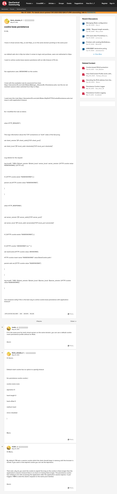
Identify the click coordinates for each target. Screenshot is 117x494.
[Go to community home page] (11, 3)
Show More (97, 54)
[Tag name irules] (31, 314)
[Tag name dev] (21, 314)
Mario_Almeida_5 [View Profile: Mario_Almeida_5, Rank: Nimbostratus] (16, 20)
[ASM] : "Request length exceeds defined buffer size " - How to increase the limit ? (99, 29)
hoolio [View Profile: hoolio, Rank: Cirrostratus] (14, 327)
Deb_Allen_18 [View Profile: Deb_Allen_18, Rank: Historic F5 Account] (99, 88)
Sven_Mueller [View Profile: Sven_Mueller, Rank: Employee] (100, 69)
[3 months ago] (90, 25)
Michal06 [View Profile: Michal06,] (98, 44)
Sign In (112, 3)
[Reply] (70, 314)
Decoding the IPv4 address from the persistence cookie (98, 80)
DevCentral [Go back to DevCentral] (5, 9)
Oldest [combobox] (73, 321)
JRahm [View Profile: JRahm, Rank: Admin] (98, 82)
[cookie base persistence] (15, 329)
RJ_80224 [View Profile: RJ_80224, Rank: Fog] (98, 95)
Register (104, 3)
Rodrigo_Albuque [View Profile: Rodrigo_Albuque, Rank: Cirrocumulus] (101, 76)
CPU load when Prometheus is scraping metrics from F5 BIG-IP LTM (98, 36)
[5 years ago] (90, 69)
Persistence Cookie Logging (96, 93)
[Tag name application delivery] (11, 314)
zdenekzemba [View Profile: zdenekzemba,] (100, 50)
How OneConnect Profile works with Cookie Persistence (98, 74)
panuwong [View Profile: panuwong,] (99, 38)
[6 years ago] (90, 76)
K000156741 (91, 12)
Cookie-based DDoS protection (97, 67)
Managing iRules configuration (96, 23)
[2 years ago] (90, 82)
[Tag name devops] (26, 314)
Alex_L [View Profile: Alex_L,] (98, 25)
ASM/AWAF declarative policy (96, 48)
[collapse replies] (2, 327)
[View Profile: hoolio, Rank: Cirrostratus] (9, 328)
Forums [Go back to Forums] (12, 9)
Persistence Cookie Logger (95, 86)
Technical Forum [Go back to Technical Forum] (21, 9)
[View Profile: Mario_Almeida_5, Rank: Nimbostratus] (6, 21)
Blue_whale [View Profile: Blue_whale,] (99, 31)
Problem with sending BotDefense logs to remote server (98, 42)
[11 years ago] (90, 89)
